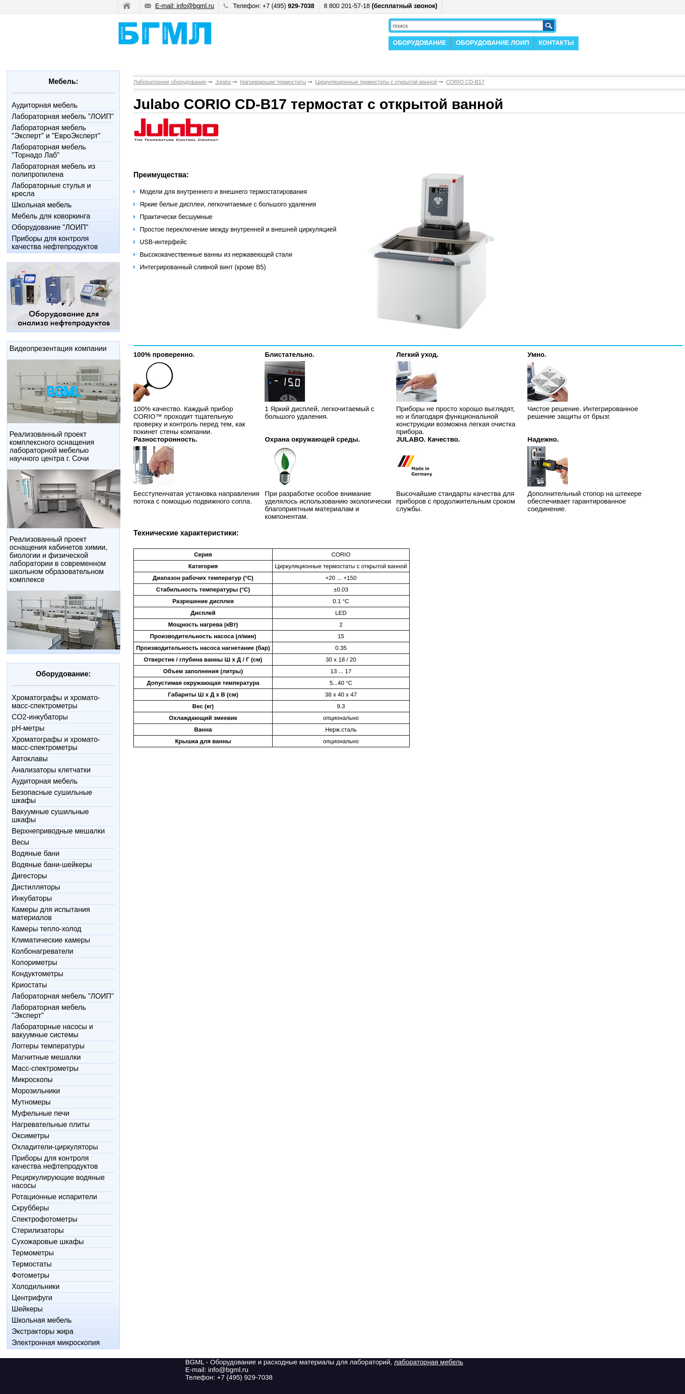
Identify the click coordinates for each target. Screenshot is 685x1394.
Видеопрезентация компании (57, 348)
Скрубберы (30, 1208)
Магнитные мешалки (46, 1057)
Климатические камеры (51, 940)
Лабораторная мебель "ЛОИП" (63, 116)
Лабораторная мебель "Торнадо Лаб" (49, 151)
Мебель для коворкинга (51, 216)
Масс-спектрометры (45, 1068)
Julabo (223, 82)
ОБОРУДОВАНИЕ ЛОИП (492, 42)
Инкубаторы (32, 898)
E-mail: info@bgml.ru (179, 5)
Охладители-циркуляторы (55, 1147)
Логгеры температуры (48, 1046)
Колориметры (34, 962)
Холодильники (36, 1286)
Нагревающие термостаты (273, 82)
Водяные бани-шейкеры (52, 864)
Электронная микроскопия (56, 1342)
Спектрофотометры (44, 1219)
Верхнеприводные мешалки (58, 831)
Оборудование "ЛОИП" (50, 227)
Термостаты (32, 1264)
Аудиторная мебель (45, 105)
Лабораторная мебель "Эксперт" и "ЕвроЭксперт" (56, 132)
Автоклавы (30, 759)
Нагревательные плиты (51, 1124)
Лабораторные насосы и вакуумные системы (52, 1031)
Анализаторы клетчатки (51, 770)
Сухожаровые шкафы (48, 1241)
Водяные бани (35, 853)
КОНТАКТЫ (556, 42)
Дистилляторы (36, 887)
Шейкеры (27, 1309)
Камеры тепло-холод (46, 929)
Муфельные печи (41, 1113)
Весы (20, 842)
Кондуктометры (37, 974)
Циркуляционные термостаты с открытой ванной (376, 82)
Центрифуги (32, 1298)
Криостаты (29, 985)
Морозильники (36, 1091)
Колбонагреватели (42, 951)
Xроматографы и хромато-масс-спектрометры (56, 702)
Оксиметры (30, 1136)
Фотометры (30, 1275)
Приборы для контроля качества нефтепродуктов (55, 242)
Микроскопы (32, 1079)
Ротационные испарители (54, 1197)
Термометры (33, 1253)
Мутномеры (31, 1102)
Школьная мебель (42, 205)
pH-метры (28, 728)
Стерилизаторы (38, 1230)
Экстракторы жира (42, 1331)
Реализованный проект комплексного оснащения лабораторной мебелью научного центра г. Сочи (51, 446)
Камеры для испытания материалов (51, 913)
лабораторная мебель (428, 1362)
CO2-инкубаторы (40, 717)
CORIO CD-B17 (465, 82)
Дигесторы (29, 876)
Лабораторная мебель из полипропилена (53, 170)
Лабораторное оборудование (169, 82)
